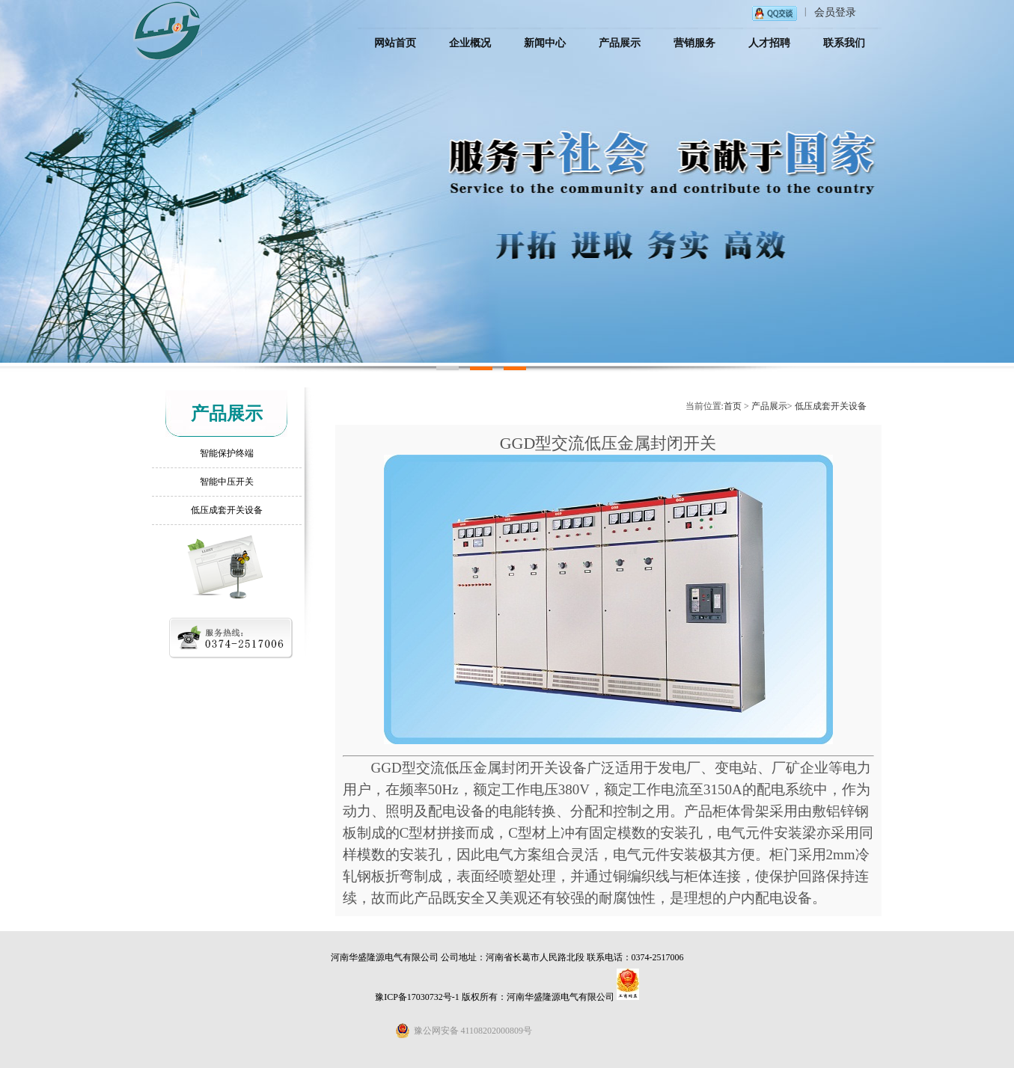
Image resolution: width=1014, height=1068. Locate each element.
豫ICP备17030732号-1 (417, 997)
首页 (733, 406)
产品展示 (769, 406)
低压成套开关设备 (227, 510)
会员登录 (835, 12)
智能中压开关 (227, 481)
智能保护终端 (227, 453)
